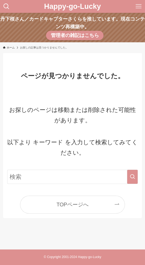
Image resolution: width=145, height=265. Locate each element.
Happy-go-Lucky (72, 6)
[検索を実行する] (132, 177)
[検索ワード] (72, 177)
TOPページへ (72, 204)
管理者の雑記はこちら (75, 35)
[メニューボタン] (138, 6)
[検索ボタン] (6, 6)
